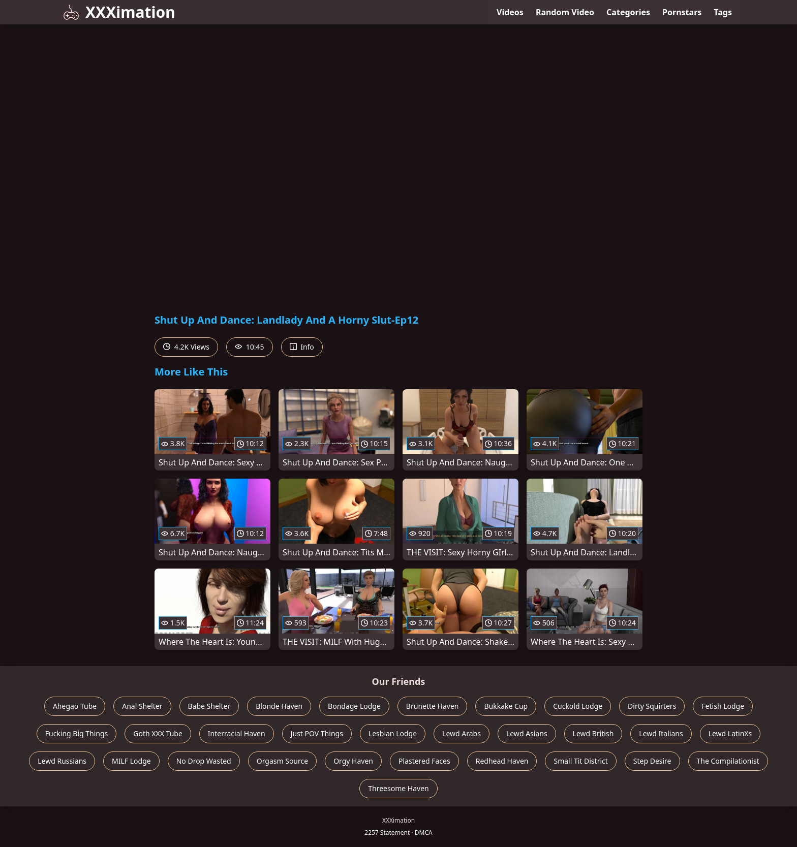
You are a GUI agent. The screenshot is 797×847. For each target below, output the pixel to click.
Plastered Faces (424, 761)
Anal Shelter (142, 706)
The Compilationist (728, 761)
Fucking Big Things (76, 733)
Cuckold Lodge (577, 706)
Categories (628, 12)
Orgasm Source (282, 761)
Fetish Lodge (722, 706)
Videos (510, 12)
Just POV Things (317, 733)
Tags (723, 12)
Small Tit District (580, 761)
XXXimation (119, 12)
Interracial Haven (236, 733)
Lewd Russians (62, 761)
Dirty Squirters (652, 706)
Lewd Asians (526, 733)
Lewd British (593, 733)
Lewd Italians (661, 733)
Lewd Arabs (461, 733)
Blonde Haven (279, 706)
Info (302, 347)
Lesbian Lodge (393, 733)
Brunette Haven (432, 706)
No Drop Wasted (203, 761)
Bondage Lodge (354, 706)
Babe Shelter (209, 706)
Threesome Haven (398, 788)
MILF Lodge (131, 761)
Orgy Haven (353, 761)
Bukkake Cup (506, 706)
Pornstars (681, 12)
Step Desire (652, 761)
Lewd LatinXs (730, 733)
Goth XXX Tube (157, 733)
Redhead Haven (502, 761)
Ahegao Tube (75, 706)
